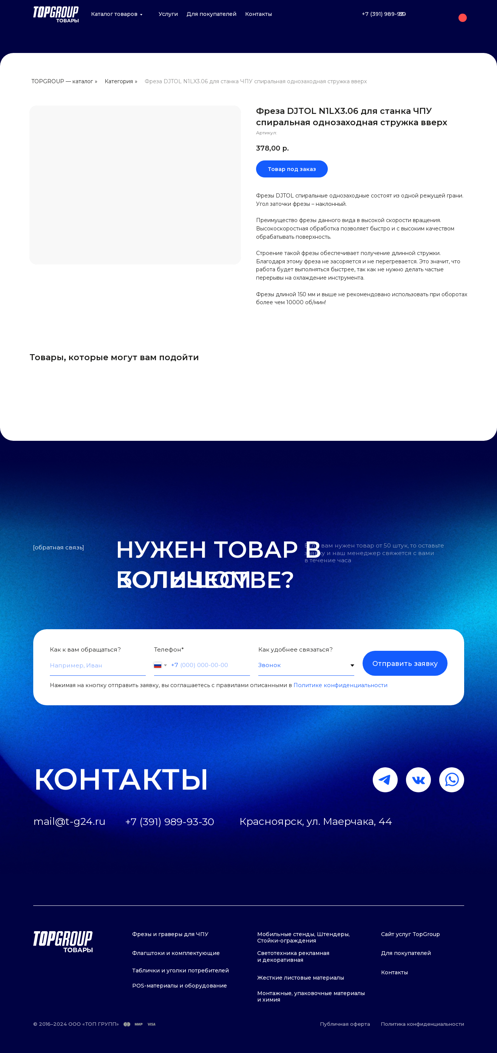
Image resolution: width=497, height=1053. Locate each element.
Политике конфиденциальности (340, 685)
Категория (119, 81)
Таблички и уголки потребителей (180, 970)
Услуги (168, 14)
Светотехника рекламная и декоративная (293, 956)
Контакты (258, 14)
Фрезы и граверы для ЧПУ (170, 934)
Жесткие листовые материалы (300, 977)
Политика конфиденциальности (422, 1024)
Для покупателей (211, 14)
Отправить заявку (405, 663)
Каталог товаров (114, 14)
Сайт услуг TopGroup (410, 934)
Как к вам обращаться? (85, 649)
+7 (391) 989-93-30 (384, 14)
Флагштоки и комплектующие (176, 953)
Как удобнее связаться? (295, 649)
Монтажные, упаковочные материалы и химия (311, 996)
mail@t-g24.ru (69, 773)
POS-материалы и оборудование (179, 985)
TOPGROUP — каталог (62, 81)
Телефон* (169, 649)
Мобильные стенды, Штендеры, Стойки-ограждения (303, 937)
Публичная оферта (345, 1024)
